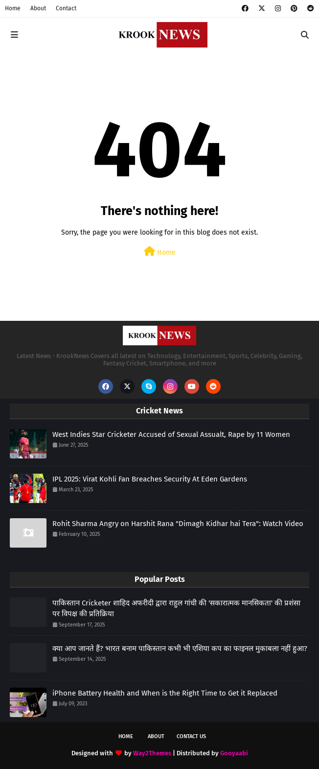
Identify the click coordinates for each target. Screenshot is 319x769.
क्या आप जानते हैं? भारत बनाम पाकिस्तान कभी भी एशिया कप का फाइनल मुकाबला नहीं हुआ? (179, 648)
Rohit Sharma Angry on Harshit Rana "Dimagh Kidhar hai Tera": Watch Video (177, 523)
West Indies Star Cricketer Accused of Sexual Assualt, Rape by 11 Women (171, 434)
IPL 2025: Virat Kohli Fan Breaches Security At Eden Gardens (149, 479)
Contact (66, 8)
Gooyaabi (234, 753)
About (38, 8)
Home (13, 8)
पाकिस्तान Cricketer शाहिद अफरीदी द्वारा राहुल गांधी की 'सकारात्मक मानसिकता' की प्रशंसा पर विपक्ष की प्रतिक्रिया (176, 609)
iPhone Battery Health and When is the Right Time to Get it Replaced (164, 693)
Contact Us (191, 736)
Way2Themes (152, 753)
